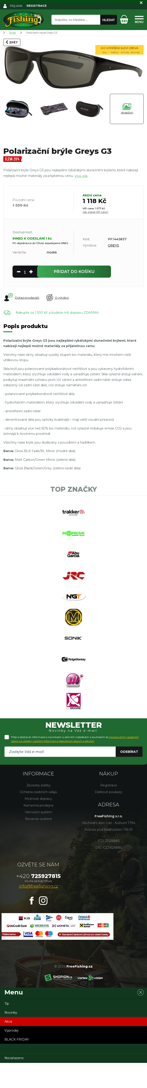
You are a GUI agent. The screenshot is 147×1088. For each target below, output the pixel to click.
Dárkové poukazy (108, 817)
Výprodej (11, 1056)
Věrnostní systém (38, 837)
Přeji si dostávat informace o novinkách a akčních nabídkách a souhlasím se (75, 764)
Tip (6, 1029)
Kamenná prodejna (38, 830)
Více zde (81, 176)
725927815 (38, 901)
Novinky (10, 1038)
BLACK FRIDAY (16, 1064)
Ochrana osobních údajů (38, 817)
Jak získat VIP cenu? (96, 211)
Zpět (12, 42)
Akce (8, 1047)
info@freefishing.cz (38, 911)
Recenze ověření (38, 844)
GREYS (113, 245)
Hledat (108, 20)
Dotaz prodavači (21, 299)
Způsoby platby (38, 810)
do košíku (74, 272)
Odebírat (129, 777)
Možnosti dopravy (38, 824)
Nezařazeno (14, 1083)
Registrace (108, 810)
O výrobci (60, 299)
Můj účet (16, 5)
